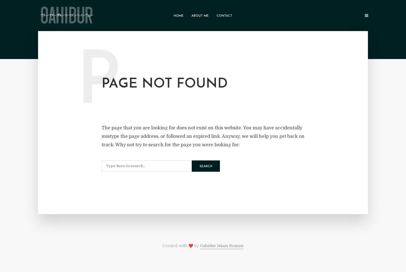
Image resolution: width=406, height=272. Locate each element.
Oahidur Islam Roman (222, 245)
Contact (224, 16)
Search (206, 166)
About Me (200, 16)
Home (179, 16)
